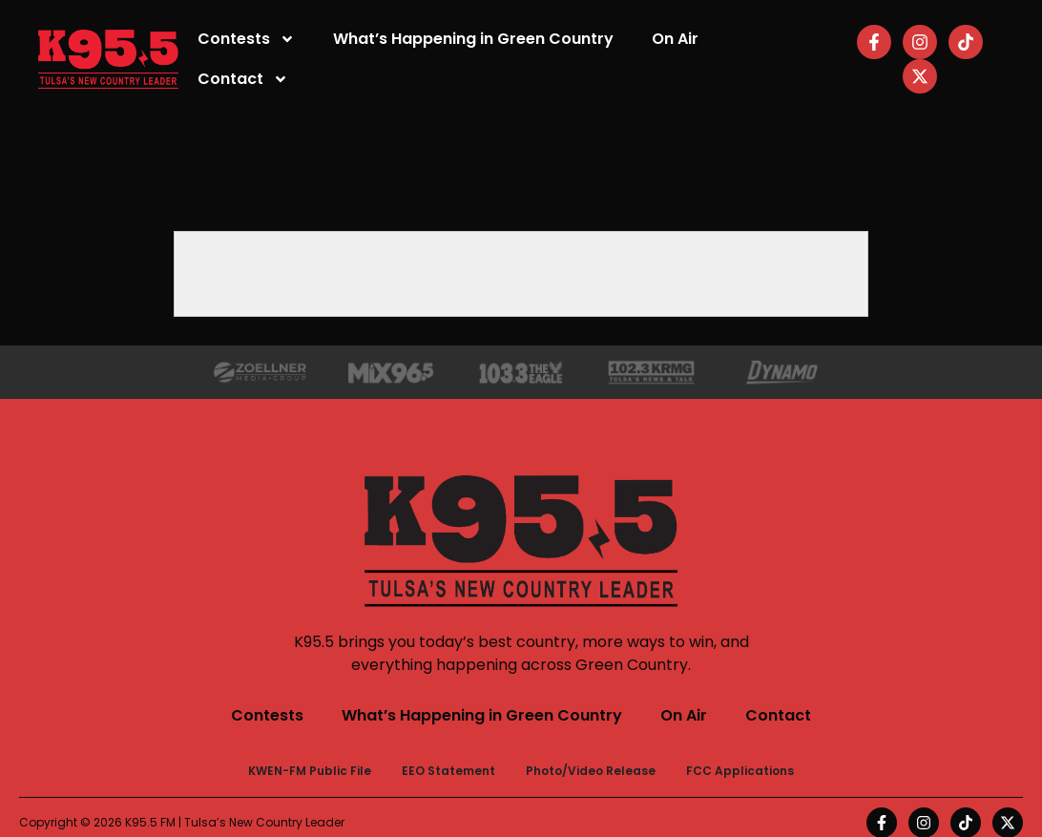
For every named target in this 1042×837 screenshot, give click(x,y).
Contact (243, 79)
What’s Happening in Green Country (473, 39)
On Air (675, 39)
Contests (246, 39)
